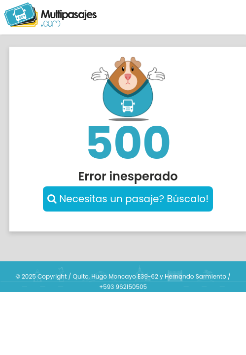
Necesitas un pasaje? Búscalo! (128, 199)
